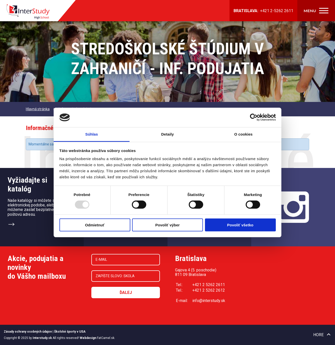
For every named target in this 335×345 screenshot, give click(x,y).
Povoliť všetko (240, 225)
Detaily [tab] (167, 134)
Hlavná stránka (38, 109)
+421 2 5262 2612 (208, 290)
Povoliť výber (167, 225)
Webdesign (88, 338)
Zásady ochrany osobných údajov (28, 331)
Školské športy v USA (70, 331)
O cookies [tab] (243, 134)
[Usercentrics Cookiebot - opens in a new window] (254, 117)
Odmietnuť (94, 225)
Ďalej (126, 292)
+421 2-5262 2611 (276, 10)
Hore (318, 334)
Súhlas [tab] (91, 134)
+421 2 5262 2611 (208, 284)
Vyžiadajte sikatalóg (27, 184)
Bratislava (191, 258)
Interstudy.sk (42, 338)
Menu (310, 10)
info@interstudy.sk (208, 300)
